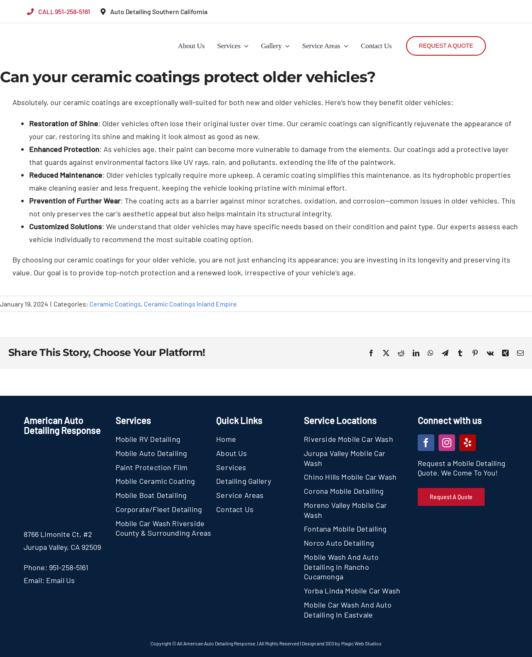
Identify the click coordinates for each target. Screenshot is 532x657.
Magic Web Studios (361, 643)
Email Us (60, 580)
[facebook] (426, 442)
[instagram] (446, 442)
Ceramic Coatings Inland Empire (190, 304)
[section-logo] (43, 29)
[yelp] (467, 442)
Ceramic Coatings (115, 304)
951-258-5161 (68, 567)
